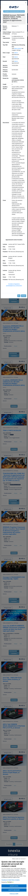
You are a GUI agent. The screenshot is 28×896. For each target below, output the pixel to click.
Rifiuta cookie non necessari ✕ (19, 858)
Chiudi (23, 295)
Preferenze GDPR (14, 893)
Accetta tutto (14, 886)
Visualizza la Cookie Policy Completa (10, 880)
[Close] (25, 3)
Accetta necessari (14, 890)
